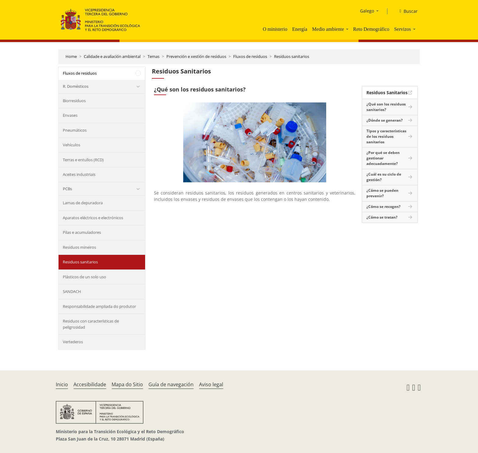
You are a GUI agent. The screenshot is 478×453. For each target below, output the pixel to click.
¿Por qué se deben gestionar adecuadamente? (383, 158)
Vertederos (73, 341)
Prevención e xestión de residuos (196, 56)
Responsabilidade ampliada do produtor (99, 306)
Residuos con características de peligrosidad (91, 324)
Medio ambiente (328, 29)
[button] (348, 29)
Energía (299, 29)
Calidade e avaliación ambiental (112, 56)
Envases (70, 115)
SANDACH (72, 291)
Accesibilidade (89, 384)
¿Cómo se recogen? (383, 206)
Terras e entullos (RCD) (83, 159)
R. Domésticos (75, 86)
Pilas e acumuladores (82, 232)
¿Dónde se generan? (384, 120)
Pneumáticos (75, 130)
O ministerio (275, 29)
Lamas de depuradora (83, 202)
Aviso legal (211, 384)
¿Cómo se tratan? (382, 217)
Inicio (62, 384)
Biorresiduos (74, 100)
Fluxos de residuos (250, 56)
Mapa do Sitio (127, 384)
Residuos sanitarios (291, 56)
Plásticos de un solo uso (84, 277)
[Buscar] (406, 11)
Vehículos (71, 145)
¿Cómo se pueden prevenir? (382, 193)
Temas (153, 56)
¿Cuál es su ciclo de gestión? (383, 177)
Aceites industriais (79, 174)
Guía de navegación (171, 384)
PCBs (67, 188)
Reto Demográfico (371, 29)
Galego (367, 11)
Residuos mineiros (79, 247)
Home (71, 56)
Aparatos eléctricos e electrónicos (93, 217)
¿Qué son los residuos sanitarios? (386, 107)
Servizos (402, 29)
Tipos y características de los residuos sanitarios (386, 136)
